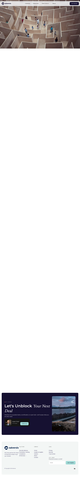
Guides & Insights (38, 452)
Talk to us (24, 423)
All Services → (22, 455)
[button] (27, 3)
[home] (11, 3)
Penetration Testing (24, 452)
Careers (36, 454)
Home (35, 450)
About (54, 3)
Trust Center (52, 454)
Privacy (51, 450)
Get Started (74, 3)
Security (51, 452)
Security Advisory (23, 450)
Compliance (22, 454)
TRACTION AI (45, 3)
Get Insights (70, 462)
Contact (36, 457)
